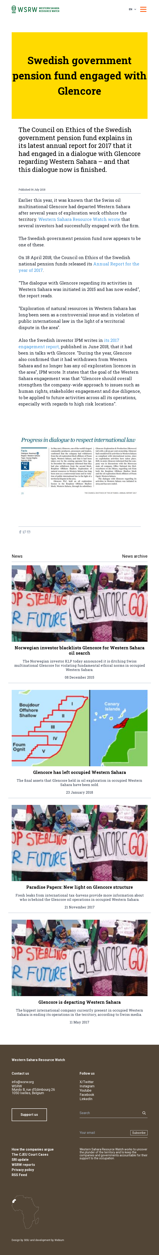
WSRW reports (23, 1165)
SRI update (20, 1160)
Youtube (85, 1090)
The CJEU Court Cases (30, 1155)
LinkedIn (86, 1099)
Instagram (87, 1086)
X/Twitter (87, 1082)
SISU (26, 1240)
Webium (59, 1240)
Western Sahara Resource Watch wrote (79, 219)
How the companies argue (33, 1149)
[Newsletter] (104, 1133)
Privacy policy (23, 1170)
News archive (135, 556)
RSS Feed (19, 1175)
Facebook (87, 1095)
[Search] (109, 1113)
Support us (29, 1115)
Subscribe (139, 1132)
